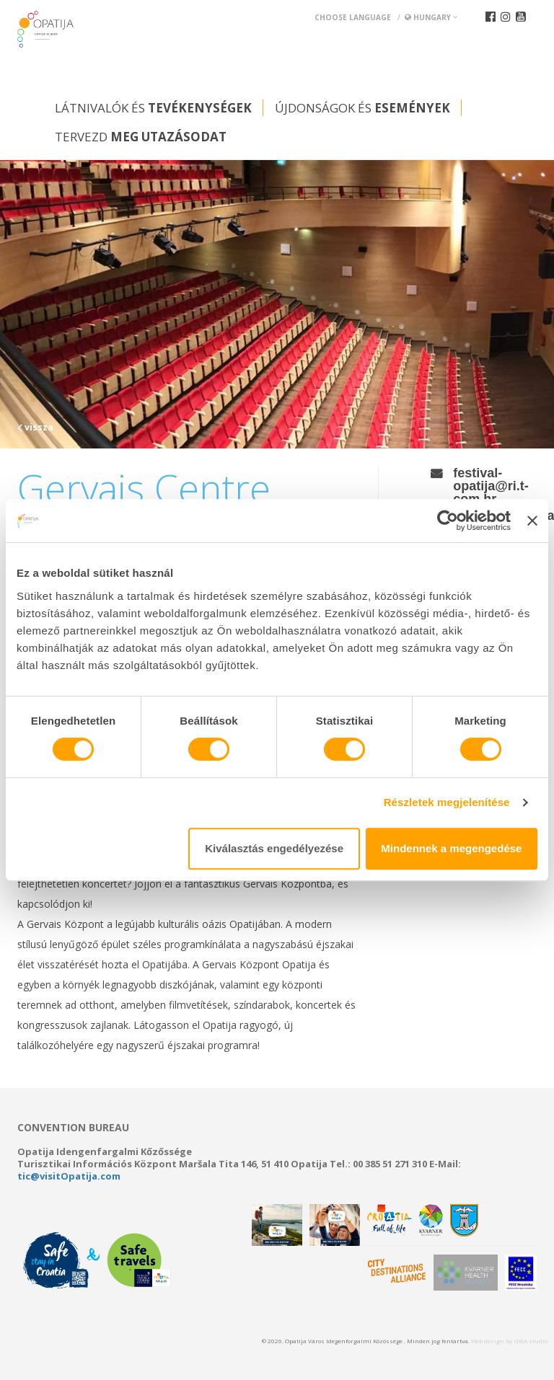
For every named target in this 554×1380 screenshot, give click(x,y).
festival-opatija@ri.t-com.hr (491, 485)
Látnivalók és (153, 107)
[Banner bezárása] (532, 521)
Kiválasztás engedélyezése (274, 848)
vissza (35, 427)
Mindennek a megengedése (451, 848)
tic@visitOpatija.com (68, 1175)
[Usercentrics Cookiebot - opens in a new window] (447, 520)
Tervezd (141, 136)
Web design (487, 1341)
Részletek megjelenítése (447, 802)
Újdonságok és (362, 107)
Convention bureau (73, 1127)
